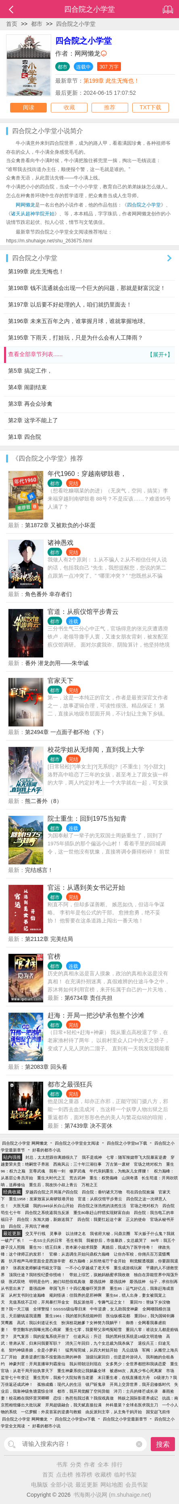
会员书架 (136, 1484)
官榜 (54, 956)
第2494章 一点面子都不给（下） (66, 732)
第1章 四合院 (24, 437)
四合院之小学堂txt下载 (127, 1143)
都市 (36, 24)
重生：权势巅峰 (104, 1178)
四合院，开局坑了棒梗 (29, 1226)
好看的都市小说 (46, 1150)
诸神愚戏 (60, 542)
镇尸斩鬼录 (95, 1384)
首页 (11, 24)
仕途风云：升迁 (87, 1336)
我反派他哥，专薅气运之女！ (99, 1302)
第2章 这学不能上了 (33, 420)
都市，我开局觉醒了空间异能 (83, 1391)
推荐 (109, 107)
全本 (103, 1464)
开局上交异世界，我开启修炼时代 (140, 1384)
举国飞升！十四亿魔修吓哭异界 (77, 1288)
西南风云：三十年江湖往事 (77, 1164)
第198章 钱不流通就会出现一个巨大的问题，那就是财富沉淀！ (87, 288)
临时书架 (125, 1474)
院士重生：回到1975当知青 (87, 818)
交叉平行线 (35, 1233)
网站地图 (111, 1484)
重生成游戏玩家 (128, 1268)
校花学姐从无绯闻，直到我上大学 (96, 749)
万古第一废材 (118, 1164)
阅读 (28, 107)
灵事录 (56, 1233)
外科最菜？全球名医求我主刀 (132, 1405)
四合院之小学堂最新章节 (125, 1419)
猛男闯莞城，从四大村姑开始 (91, 1350)
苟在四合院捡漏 (140, 1192)
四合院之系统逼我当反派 (47, 1212)
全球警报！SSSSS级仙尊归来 (59, 1309)
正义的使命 (136, 1219)
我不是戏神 (92, 1157)
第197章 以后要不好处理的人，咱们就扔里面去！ (70, 304)
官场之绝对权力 (148, 1164)
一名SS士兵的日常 (45, 1240)
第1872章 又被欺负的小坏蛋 (60, 525)
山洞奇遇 (130, 1178)
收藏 (69, 107)
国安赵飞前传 (158, 1412)
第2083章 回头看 (46, 1067)
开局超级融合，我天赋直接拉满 (73, 1405)
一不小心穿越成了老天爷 (87, 1268)
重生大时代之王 (51, 1178)
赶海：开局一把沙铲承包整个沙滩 (96, 1015)
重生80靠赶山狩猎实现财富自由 (101, 1212)
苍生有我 (74, 1240)
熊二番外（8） (43, 801)
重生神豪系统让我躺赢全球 (81, 1370)
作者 (89, 1464)
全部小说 (61, 1484)
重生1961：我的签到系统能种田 (73, 1316)
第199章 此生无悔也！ (111, 80)
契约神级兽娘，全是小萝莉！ (35, 1350)
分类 (75, 1464)
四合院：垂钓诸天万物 (102, 1192)
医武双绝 (17, 1281)
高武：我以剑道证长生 (37, 1322)
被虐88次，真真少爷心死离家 (136, 1370)
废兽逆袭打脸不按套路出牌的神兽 (51, 1357)
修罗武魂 (77, 1171)
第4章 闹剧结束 (27, 387)
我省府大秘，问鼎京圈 (110, 1233)
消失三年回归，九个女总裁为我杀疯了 (99, 1343)
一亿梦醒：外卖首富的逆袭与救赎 (51, 1412)
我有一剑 (57, 1171)
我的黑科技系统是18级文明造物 (134, 1336)
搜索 (163, 1444)
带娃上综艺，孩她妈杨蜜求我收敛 (99, 1274)
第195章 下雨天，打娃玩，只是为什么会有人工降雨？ (75, 337)
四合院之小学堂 (76, 24)
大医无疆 (21, 1206)
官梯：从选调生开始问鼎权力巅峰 (79, 1254)
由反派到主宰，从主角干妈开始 (113, 1412)
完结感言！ (39, 870)
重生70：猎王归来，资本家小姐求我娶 (63, 1247)
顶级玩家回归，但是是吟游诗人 (113, 1357)
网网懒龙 (87, 53)
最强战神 (98, 1281)
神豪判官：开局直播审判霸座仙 (37, 1364)
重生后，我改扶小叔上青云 (53, 1185)
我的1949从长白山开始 (53, 1206)
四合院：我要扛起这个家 (99, 1219)
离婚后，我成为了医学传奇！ (128, 1247)
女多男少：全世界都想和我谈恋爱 (136, 1364)
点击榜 (64, 1474)
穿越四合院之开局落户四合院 (51, 1192)
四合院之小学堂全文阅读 (77, 1143)
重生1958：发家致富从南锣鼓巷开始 (41, 1199)
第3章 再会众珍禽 (30, 404)
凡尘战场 (130, 1350)
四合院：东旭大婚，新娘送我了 (45, 1219)
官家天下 (60, 680)
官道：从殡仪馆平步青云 (83, 611)
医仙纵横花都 (118, 1316)
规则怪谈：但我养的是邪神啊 (75, 1295)
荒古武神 (77, 1178)
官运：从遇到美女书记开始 (86, 887)
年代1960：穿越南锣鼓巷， (87, 473)
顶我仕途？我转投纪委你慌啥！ (37, 1274)
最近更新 (86, 1484)
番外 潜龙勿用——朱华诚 (57, 663)
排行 (117, 1464)
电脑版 (39, 1484)
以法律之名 (76, 1233)
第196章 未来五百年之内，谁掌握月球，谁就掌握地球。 (78, 321)
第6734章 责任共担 (88, 998)
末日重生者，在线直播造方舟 (124, 1377)
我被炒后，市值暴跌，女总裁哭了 (116, 1240)
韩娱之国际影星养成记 (138, 1398)
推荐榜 (83, 1474)
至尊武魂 (37, 1171)
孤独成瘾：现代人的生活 (59, 1384)
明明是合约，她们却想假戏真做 (57, 1281)
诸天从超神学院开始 (32, 214)
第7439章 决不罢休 (88, 1125)
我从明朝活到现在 (85, 1364)
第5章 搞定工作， (30, 370)
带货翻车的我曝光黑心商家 (37, 1329)
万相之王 (89, 1185)
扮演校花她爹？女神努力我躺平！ (91, 1322)
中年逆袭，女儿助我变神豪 (114, 1309)
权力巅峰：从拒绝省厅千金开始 (97, 1261)
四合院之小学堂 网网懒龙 (25, 1143)
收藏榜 (103, 1474)
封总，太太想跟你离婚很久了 (51, 1157)
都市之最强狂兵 (70, 1084)
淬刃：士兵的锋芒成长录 (136, 1391)
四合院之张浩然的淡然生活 (102, 1206)
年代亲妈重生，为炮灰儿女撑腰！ (120, 1171)
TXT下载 (150, 107)
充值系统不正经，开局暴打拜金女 (39, 1302)
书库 (62, 1464)
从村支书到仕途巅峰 (27, 1295)
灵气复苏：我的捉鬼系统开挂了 (41, 1336)
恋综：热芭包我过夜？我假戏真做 (83, 1398)
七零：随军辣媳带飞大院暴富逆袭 (136, 1157)
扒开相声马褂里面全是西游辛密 (37, 1261)
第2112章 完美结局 (49, 939)
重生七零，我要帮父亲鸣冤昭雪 (93, 1329)
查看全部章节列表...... (90, 355)
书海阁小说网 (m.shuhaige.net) (112, 1494)
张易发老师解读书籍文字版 (37, 1268)
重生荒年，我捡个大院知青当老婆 (63, 1377)
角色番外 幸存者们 (48, 594)
